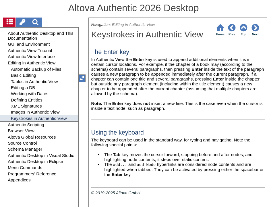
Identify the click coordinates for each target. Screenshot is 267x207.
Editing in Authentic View (133, 24)
